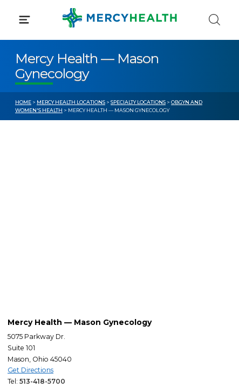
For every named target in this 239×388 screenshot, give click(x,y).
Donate (149, 247)
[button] (119, 54)
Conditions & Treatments (64, 101)
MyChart (151, 226)
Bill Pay (29, 226)
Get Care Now (42, 206)
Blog (144, 206)
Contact (30, 247)
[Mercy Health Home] (20, 17)
